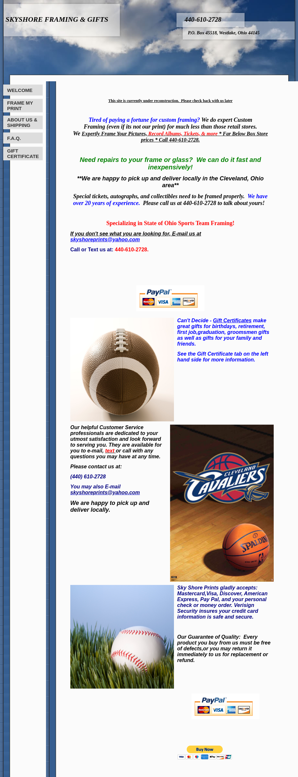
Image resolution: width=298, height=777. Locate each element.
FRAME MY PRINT (20, 105)
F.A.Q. (14, 138)
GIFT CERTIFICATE (23, 153)
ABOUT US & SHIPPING (22, 122)
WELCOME (19, 90)
